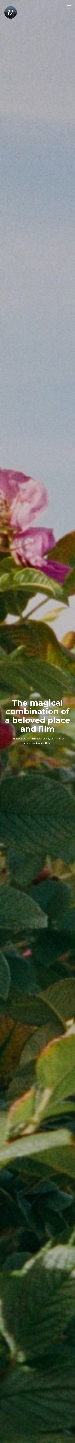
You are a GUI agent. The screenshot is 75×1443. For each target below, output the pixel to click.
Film (28, 742)
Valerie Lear (57, 738)
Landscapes (38, 742)
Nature (49, 742)
